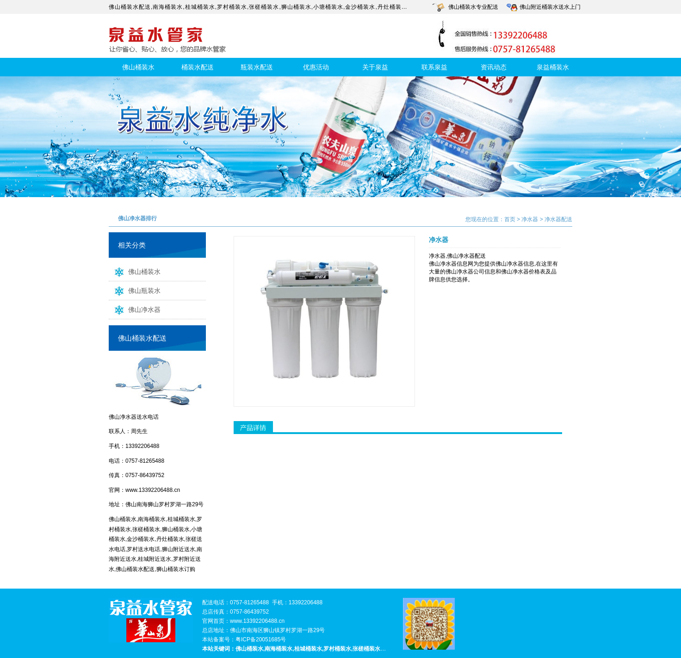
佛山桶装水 (138, 67)
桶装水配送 (197, 67)
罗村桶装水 (232, 7)
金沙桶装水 (360, 7)
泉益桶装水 (553, 67)
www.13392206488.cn (152, 490)
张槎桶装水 (264, 7)
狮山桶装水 (296, 7)
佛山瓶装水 (135, 290)
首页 (509, 219)
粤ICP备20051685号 (260, 639)
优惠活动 (316, 67)
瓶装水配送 (257, 67)
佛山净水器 (135, 309)
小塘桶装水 (328, 7)
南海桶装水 (168, 7)
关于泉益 (375, 67)
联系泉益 (434, 67)
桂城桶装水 (200, 7)
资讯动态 (494, 67)
